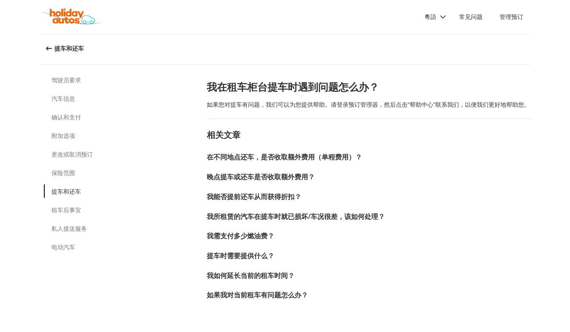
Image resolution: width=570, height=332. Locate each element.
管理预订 (511, 17)
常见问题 (471, 17)
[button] (435, 16)
